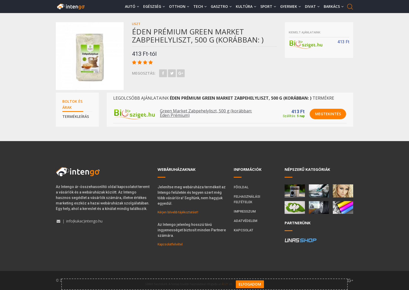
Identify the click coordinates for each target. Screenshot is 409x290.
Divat (312, 6)
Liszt (136, 24)
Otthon (179, 6)
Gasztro (221, 6)
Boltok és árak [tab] (72, 104)
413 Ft (298, 111)
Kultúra (246, 6)
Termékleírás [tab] (75, 116)
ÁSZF (225, 284)
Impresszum (245, 211)
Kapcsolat (243, 230)
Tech (200, 6)
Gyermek (290, 6)
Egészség (154, 6)
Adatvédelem (245, 221)
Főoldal (241, 187)
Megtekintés (328, 113)
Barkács (334, 6)
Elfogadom (250, 284)
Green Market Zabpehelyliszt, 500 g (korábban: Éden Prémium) (206, 113)
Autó (132, 6)
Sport (268, 6)
